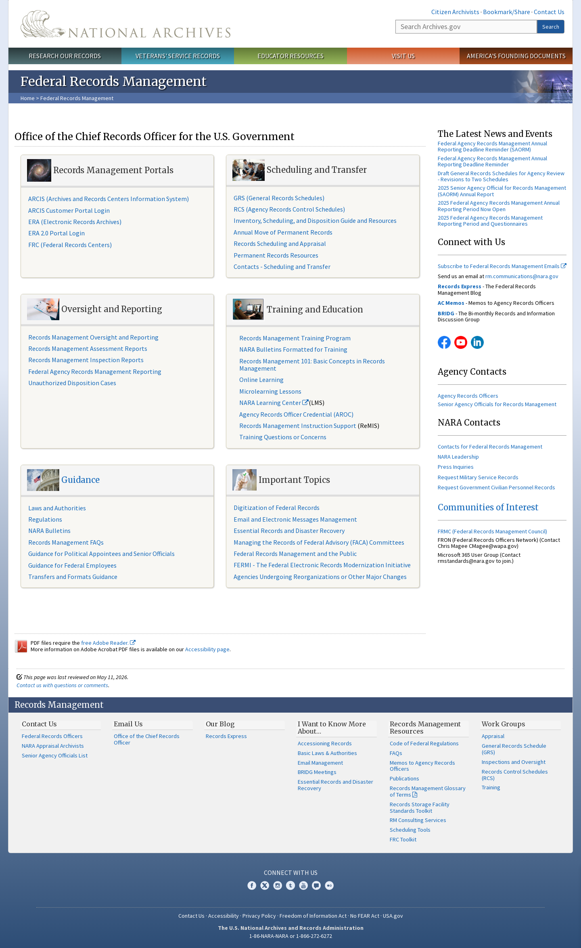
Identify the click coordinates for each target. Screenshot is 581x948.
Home (28, 98)
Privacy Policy (259, 915)
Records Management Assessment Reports (87, 348)
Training (491, 787)
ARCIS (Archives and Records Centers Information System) (108, 199)
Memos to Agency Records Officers (422, 766)
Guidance (80, 480)
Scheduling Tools (410, 829)
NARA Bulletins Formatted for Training (293, 349)
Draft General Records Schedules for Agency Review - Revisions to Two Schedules (501, 176)
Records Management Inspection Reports (86, 360)
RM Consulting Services (418, 820)
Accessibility (223, 915)
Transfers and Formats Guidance (72, 577)
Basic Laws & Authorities (327, 753)
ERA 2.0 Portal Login (56, 233)
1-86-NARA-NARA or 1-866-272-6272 (290, 936)
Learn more (515, 933)
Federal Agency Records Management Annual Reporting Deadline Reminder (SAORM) (492, 146)
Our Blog (220, 724)
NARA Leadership (458, 456)
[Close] (571, 873)
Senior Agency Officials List (55, 755)
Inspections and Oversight (513, 762)
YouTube (460, 342)
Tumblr (290, 885)
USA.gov (393, 915)
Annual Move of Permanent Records (283, 232)
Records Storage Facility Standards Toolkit (419, 807)
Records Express (226, 736)
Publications (404, 778)
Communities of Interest (488, 507)
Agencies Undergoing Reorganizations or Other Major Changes (320, 577)
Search (550, 26)
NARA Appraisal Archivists (53, 745)
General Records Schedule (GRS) (514, 749)
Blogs (316, 885)
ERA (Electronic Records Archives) (74, 222)
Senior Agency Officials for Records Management (497, 404)
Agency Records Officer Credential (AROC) (296, 414)
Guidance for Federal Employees (72, 565)
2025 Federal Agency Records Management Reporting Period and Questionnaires (490, 220)
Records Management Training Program (295, 338)
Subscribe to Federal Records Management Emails (502, 266)
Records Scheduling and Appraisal (280, 243)
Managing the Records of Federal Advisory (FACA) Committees (319, 542)
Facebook (444, 342)
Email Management (320, 762)
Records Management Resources (425, 727)
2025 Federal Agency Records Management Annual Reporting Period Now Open (499, 205)
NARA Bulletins (49, 530)
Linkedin (477, 342)
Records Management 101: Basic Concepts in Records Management (312, 364)
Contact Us (549, 12)
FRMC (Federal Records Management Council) (492, 531)
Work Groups (503, 724)
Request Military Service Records (478, 477)
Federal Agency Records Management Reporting (94, 371)
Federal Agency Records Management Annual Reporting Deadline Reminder (492, 161)
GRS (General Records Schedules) (279, 198)
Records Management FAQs (66, 542)
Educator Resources (290, 56)
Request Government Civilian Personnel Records (496, 487)
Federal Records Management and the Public (295, 554)
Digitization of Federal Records (277, 507)
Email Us (128, 724)
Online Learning (261, 379)
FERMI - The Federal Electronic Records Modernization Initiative (322, 565)
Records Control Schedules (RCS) (515, 775)
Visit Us (403, 56)
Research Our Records (65, 56)
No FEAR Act (364, 915)
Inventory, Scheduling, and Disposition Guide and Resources (315, 220)
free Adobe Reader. (108, 642)
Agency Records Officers (468, 395)
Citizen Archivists (455, 12)
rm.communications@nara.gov (521, 276)
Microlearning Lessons (270, 391)
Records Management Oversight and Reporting (93, 337)
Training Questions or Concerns (282, 437)
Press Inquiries (456, 466)
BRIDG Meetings (317, 772)
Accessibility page (207, 649)
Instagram (277, 885)
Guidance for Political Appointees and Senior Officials (101, 554)
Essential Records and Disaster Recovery (289, 530)
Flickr (329, 885)
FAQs (396, 753)
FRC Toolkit (403, 839)
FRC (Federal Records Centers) (70, 245)
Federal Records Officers (52, 736)
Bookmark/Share (506, 12)
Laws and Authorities (57, 508)
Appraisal (493, 736)
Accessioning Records (325, 743)
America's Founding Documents (516, 56)
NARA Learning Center (274, 402)
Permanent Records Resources (276, 255)
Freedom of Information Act (313, 915)
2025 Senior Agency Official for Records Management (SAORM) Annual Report (502, 190)
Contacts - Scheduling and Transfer (282, 266)
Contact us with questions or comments (62, 685)
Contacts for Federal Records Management (490, 446)
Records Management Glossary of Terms (428, 791)
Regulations (45, 519)
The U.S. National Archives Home (125, 24)
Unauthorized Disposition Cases (72, 383)
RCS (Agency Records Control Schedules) (289, 209)
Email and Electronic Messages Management (295, 519)
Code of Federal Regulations (424, 743)
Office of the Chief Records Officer (147, 739)
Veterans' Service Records (178, 56)
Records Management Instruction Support (298, 426)
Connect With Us (291, 872)
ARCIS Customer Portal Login (69, 210)
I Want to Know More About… (332, 727)
